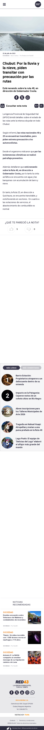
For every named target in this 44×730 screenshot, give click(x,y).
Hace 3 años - (15, 55)
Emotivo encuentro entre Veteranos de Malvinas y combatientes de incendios (14, 617)
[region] (22, 311)
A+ (36, 105)
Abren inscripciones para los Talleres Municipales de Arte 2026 (29, 411)
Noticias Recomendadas (21, 603)
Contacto (12, 720)
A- (41, 105)
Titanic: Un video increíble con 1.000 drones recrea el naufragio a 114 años (14, 637)
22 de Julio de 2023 (9, 53)
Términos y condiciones (26, 720)
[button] (16, 97)
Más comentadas (31, 368)
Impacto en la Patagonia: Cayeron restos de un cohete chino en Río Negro (28, 396)
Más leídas (11, 368)
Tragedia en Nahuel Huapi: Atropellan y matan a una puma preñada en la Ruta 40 (29, 427)
